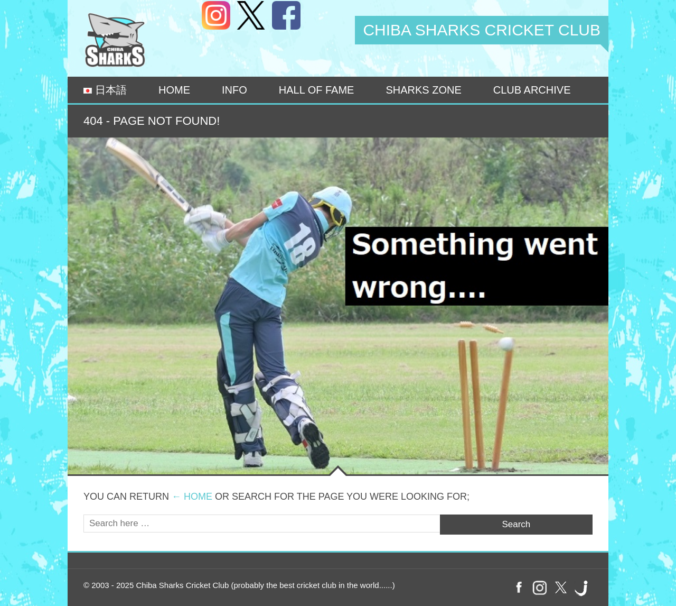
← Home (192, 496)
